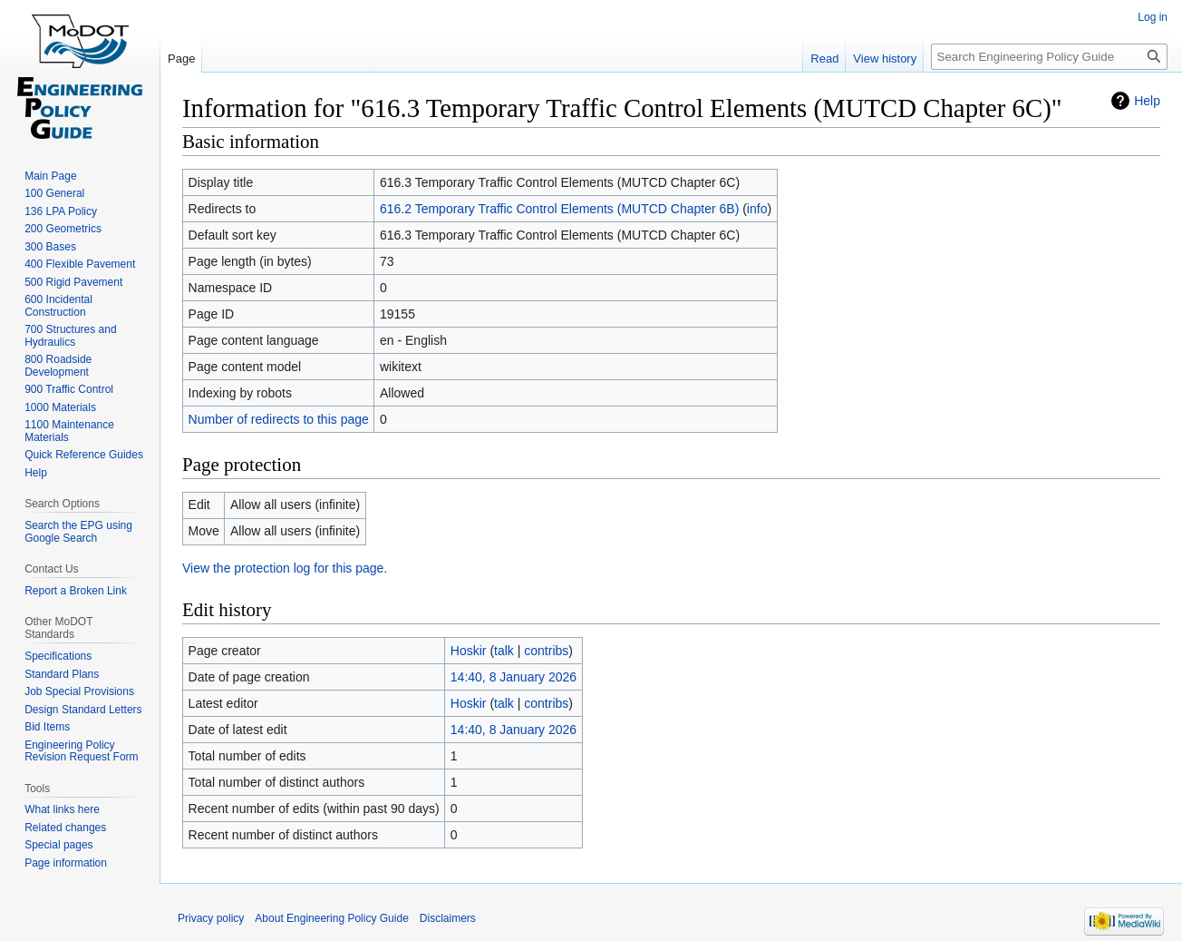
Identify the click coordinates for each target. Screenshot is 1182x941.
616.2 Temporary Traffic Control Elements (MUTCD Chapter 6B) (559, 208)
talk (504, 650)
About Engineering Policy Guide (331, 918)
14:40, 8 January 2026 (513, 677)
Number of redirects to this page (279, 419)
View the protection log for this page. (284, 568)
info (757, 208)
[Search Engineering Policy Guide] (1049, 57)
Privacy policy (211, 918)
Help (1147, 100)
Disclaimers (448, 918)
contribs (546, 650)
